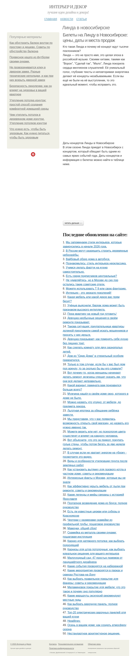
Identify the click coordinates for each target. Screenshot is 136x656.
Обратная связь (94, 644)
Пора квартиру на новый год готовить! (92, 313)
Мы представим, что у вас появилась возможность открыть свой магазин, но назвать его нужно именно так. (96, 423)
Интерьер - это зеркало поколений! (88, 292)
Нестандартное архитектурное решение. (93, 633)
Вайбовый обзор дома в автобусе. (88, 259)
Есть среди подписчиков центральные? (91, 275)
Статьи (81, 19)
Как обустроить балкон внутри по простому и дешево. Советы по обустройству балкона (31, 47)
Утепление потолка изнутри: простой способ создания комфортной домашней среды (29, 104)
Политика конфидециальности (61, 648)
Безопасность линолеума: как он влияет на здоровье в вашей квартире (31, 90)
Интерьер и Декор (68, 6)
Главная (50, 19)
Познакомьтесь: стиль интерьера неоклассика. (96, 263)
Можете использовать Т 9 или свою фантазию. (96, 288)
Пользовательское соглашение (70, 644)
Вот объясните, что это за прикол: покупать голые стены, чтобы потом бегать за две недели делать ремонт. (94, 444)
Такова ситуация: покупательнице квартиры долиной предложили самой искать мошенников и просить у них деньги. (95, 330)
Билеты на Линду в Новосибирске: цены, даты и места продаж (95, 37)
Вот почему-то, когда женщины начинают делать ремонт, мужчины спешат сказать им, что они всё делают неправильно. (94, 377)
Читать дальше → (73, 223)
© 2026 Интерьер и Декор (20, 644)
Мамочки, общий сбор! (82, 528)
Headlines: (74, 620)
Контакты (53, 644)
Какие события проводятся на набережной (95, 566)
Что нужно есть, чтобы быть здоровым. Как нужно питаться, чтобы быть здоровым (30, 133)
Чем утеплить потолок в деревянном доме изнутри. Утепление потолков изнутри (28, 119)
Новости (66, 19)
